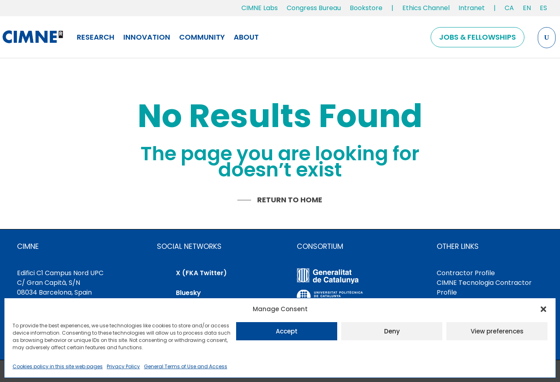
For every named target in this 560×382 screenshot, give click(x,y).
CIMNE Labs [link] (259, 8)
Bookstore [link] (366, 8)
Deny (392, 331)
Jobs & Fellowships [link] (477, 37)
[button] (543, 309)
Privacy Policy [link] (123, 366)
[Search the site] (547, 37)
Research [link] (95, 37)
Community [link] (202, 37)
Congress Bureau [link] (314, 8)
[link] (509, 9)
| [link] (392, 8)
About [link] (246, 37)
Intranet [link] (472, 8)
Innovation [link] (146, 37)
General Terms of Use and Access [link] (185, 366)
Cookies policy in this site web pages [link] (58, 366)
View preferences (497, 331)
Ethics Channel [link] (426, 8)
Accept (287, 331)
